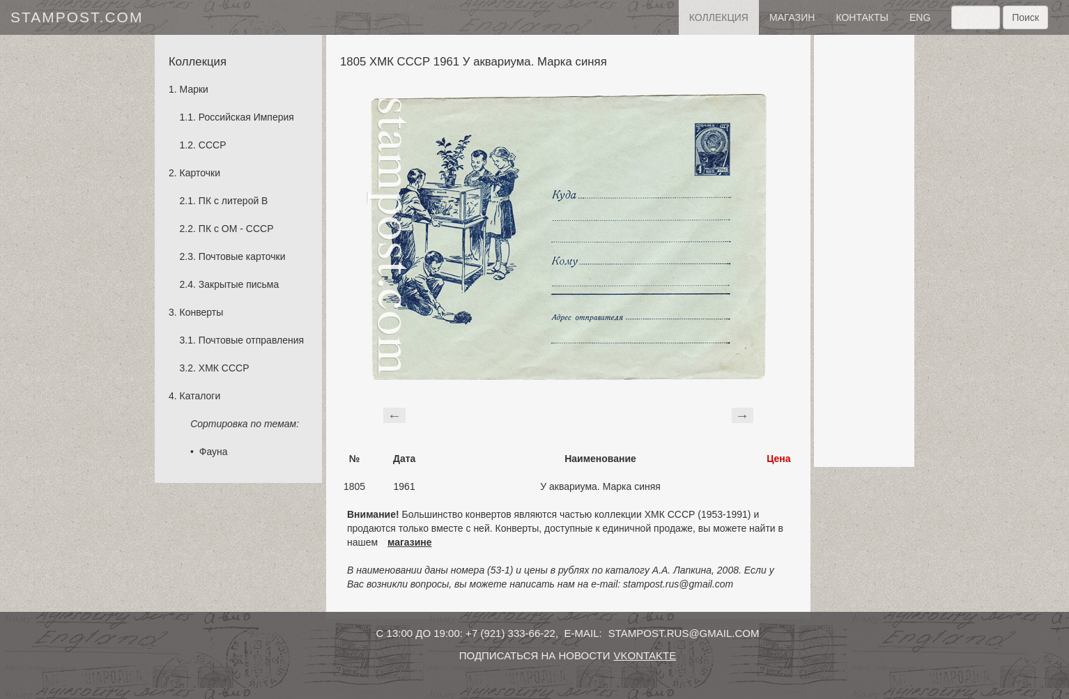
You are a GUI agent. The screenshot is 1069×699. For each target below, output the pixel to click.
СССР (212, 145)
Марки (194, 89)
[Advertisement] (864, 251)
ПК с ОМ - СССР (236, 228)
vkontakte (644, 655)
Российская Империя (246, 117)
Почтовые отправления (251, 340)
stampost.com (76, 17)
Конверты (202, 312)
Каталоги (200, 395)
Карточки (200, 172)
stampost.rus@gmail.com (684, 633)
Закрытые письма (239, 284)
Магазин (792, 17)
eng (919, 17)
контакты (862, 17)
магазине (409, 542)
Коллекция (718, 17)
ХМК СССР (224, 368)
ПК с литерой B (233, 200)
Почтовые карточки (242, 256)
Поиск (1025, 17)
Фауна (213, 451)
